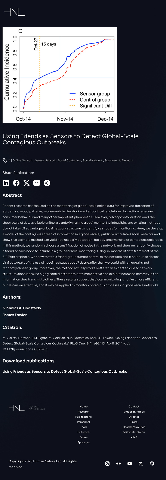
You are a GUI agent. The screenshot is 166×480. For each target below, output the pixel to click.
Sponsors (83, 442)
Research (83, 411)
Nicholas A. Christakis (22, 308)
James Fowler (15, 315)
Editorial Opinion (134, 432)
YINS (134, 437)
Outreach (83, 432)
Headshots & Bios (134, 427)
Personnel (83, 421)
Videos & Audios (134, 411)
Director (134, 416)
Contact (134, 406)
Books (83, 437)
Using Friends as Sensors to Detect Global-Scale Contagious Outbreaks (65, 371)
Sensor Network (45, 160)
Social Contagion (69, 160)
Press (133, 421)
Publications (83, 416)
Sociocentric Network (119, 160)
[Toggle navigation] (160, 12)
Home (83, 406)
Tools (83, 427)
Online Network (23, 160)
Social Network (93, 160)
